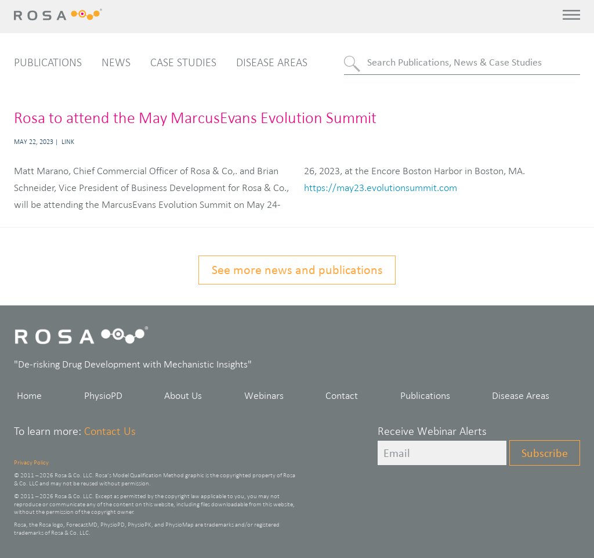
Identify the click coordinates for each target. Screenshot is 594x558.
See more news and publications (297, 269)
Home (29, 395)
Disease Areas (271, 62)
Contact (341, 395)
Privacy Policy (31, 462)
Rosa (61, 14)
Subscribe (544, 453)
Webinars (264, 395)
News (116, 62)
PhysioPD (103, 395)
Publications (48, 62)
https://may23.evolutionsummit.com (380, 187)
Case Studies (183, 62)
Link (67, 142)
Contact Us (110, 430)
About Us (183, 395)
